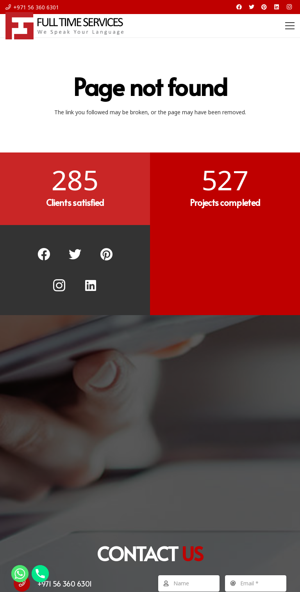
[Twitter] (251, 7)
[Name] (189, 583)
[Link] (64, 25)
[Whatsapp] (20, 573)
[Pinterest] (264, 7)
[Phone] (40, 573)
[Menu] (290, 25)
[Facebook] (239, 7)
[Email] (255, 583)
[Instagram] (289, 7)
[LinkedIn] (276, 7)
